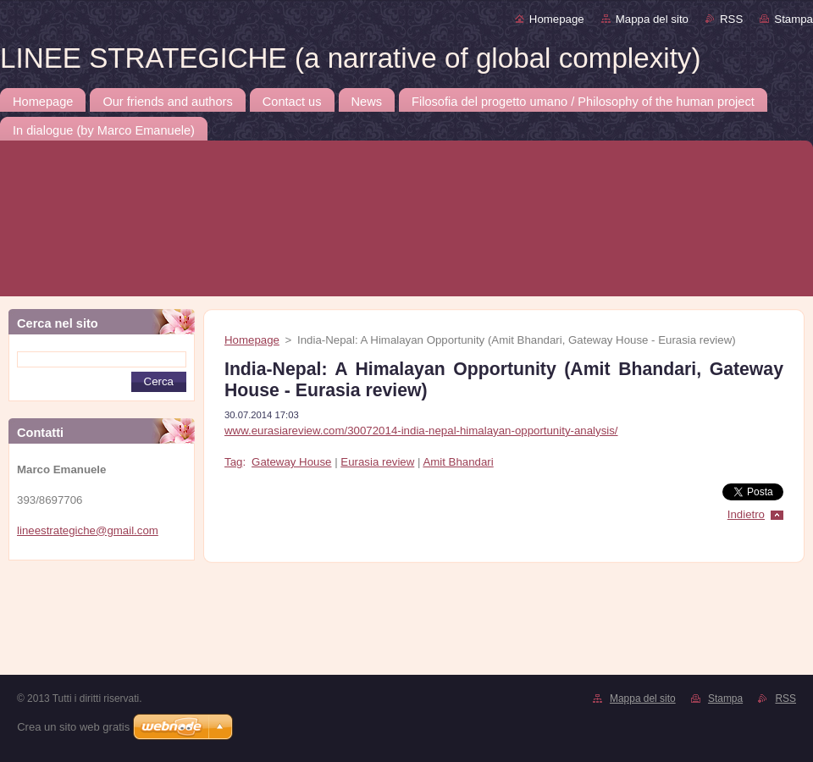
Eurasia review (377, 462)
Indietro (746, 514)
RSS (731, 19)
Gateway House (291, 462)
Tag (233, 462)
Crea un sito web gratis (73, 727)
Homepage (556, 19)
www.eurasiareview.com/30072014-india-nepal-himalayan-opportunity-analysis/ (421, 430)
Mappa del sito (652, 19)
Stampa (793, 19)
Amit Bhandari (458, 462)
